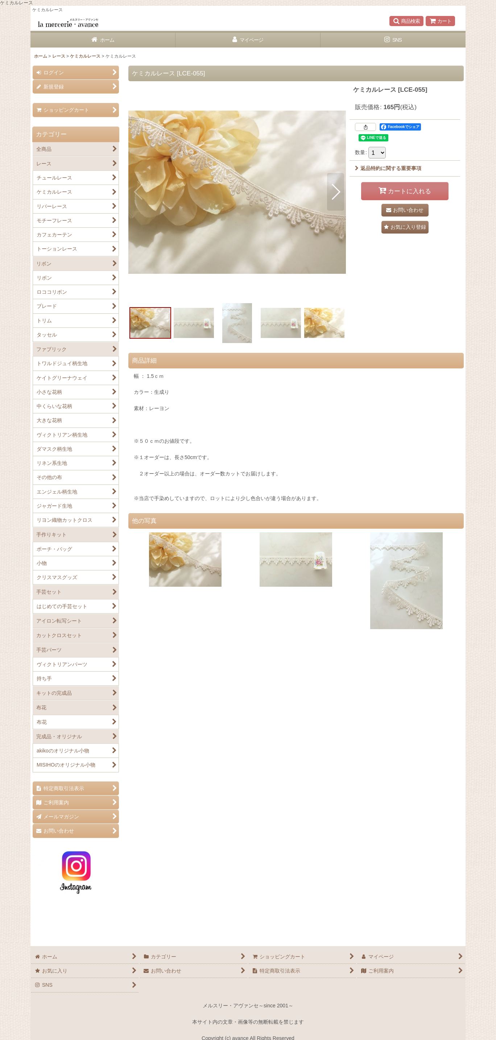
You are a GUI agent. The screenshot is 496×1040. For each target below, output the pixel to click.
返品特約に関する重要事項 (388, 168)
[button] (406, 21)
